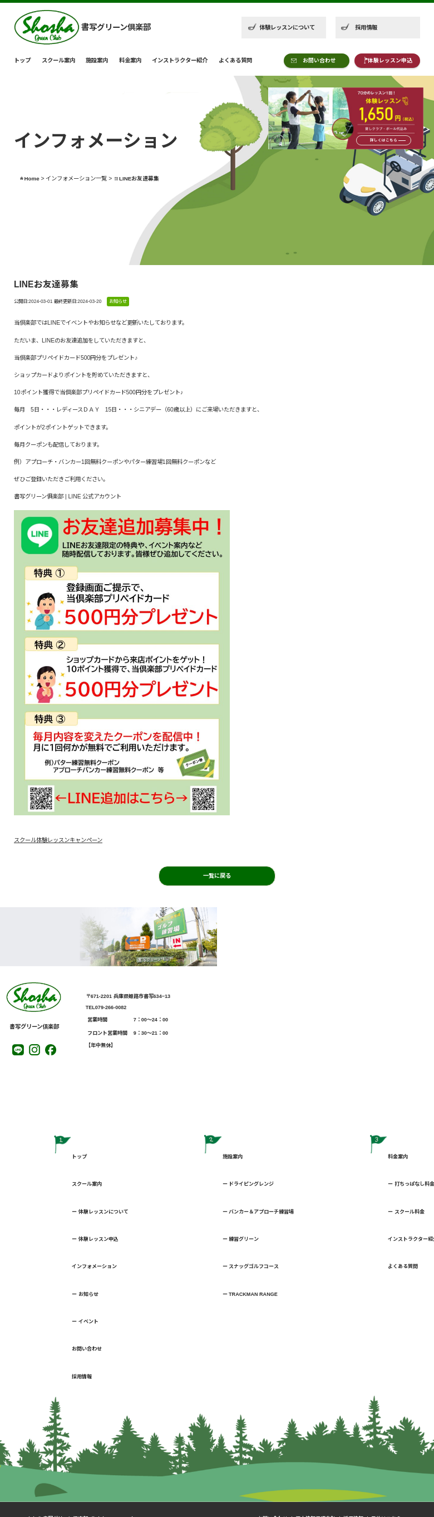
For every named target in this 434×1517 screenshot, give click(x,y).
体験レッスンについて (287, 28)
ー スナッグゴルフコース (251, 1266)
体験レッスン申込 (390, 60)
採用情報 (366, 28)
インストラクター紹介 (180, 60)
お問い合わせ (319, 60)
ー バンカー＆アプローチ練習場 (258, 1212)
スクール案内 (58, 60)
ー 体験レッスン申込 (95, 1239)
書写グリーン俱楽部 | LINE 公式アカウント (67, 496)
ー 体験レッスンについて (100, 1212)
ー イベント (85, 1321)
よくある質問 (235, 60)
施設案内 (97, 60)
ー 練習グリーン (241, 1239)
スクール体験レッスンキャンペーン (58, 840)
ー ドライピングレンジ (248, 1184)
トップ (22, 60)
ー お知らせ (85, 1294)
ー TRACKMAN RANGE (250, 1294)
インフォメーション (94, 1266)
